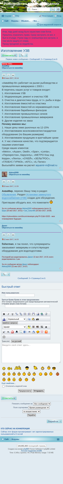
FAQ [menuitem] (17, 16)
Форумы (15, 439)
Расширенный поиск (58, 9)
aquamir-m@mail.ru (46, 165)
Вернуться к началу (60, 168)
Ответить (8, 55)
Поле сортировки (31, 407)
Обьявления (9, 194)
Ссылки (8, 16)
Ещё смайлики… (9, 383)
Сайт (7, 439)
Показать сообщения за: (31, 403)
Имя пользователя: (10, 293)
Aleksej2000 (13, 172)
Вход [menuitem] (59, 16)
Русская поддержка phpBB (31, 451)
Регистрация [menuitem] (47, 16)
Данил (4, 226)
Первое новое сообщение (17, 59)
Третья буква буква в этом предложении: (20, 300)
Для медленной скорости (50, 25)
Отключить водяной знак (14, 386)
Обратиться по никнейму (12, 68)
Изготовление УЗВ (15, 50)
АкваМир (5, 66)
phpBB (25, 449)
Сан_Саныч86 (29, 211)
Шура (4, 211)
